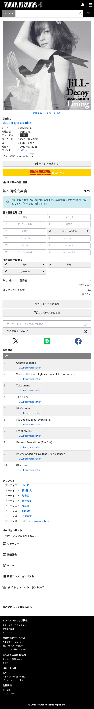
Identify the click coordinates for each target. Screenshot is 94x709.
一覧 (87, 13)
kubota (26, 511)
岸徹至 (25, 495)
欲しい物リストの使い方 (13, 645)
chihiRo (26, 485)
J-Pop (23, 150)
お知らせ (6, 662)
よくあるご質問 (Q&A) (12, 659)
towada (26, 500)
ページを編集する (47, 163)
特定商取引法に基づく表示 (14, 676)
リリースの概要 (68, 231)
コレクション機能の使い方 (14, 649)
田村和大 (27, 490)
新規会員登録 (8, 628)
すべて (7, 13)
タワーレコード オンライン (14, 624)
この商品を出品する (47, 331)
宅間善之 (27, 516)
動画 (24, 264)
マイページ (7, 632)
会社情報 (6, 690)
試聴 (68, 264)
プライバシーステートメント (15, 680)
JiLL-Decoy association (17, 122)
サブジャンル (24, 271)
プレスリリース (9, 693)
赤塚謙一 (27, 505)
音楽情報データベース (12, 642)
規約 (4, 672)
